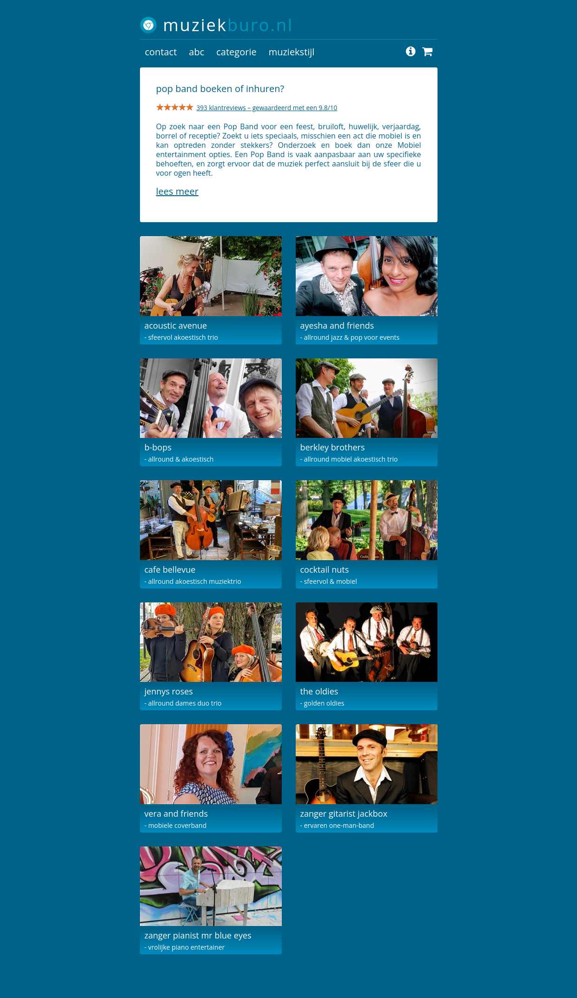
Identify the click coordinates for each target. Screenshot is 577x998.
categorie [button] (236, 52)
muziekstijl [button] (292, 52)
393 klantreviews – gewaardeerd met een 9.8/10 (267, 107)
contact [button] (161, 52)
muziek (228, 24)
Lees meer (177, 191)
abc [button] (196, 52)
